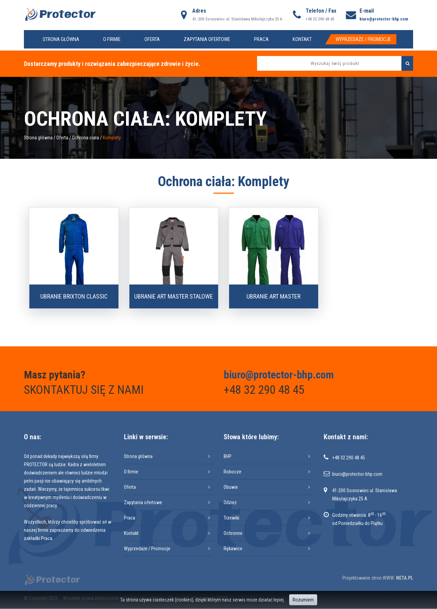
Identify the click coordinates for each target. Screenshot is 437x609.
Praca (261, 39)
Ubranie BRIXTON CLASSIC (74, 296)
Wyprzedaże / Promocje (363, 39)
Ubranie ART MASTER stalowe (173, 296)
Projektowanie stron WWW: (368, 578)
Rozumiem (303, 600)
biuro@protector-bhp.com (384, 19)
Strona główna (61, 39)
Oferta (152, 39)
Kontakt (302, 39)
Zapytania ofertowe (207, 39)
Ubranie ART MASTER (273, 296)
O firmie (112, 39)
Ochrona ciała (85, 137)
